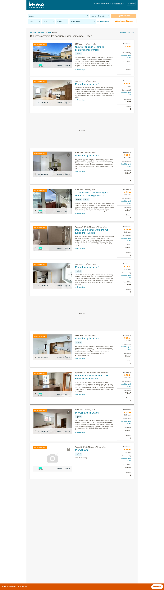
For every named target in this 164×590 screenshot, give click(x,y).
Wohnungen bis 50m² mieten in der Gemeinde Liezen (48, 569)
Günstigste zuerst (126, 32)
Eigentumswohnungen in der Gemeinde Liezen (46, 545)
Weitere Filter (83, 21)
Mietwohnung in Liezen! (87, 84)
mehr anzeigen (80, 70)
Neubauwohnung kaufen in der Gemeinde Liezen (47, 555)
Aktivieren (157, 587)
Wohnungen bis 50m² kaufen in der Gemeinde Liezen (48, 574)
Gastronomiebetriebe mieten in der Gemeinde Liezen (48, 550)
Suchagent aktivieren (124, 21)
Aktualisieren (124, 16)
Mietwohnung (81, 450)
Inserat (131, 4)
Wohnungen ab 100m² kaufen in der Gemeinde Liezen (49, 564)
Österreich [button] (120, 4)
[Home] (36, 5)
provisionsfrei (104, 21)
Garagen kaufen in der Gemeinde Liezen (43, 559)
